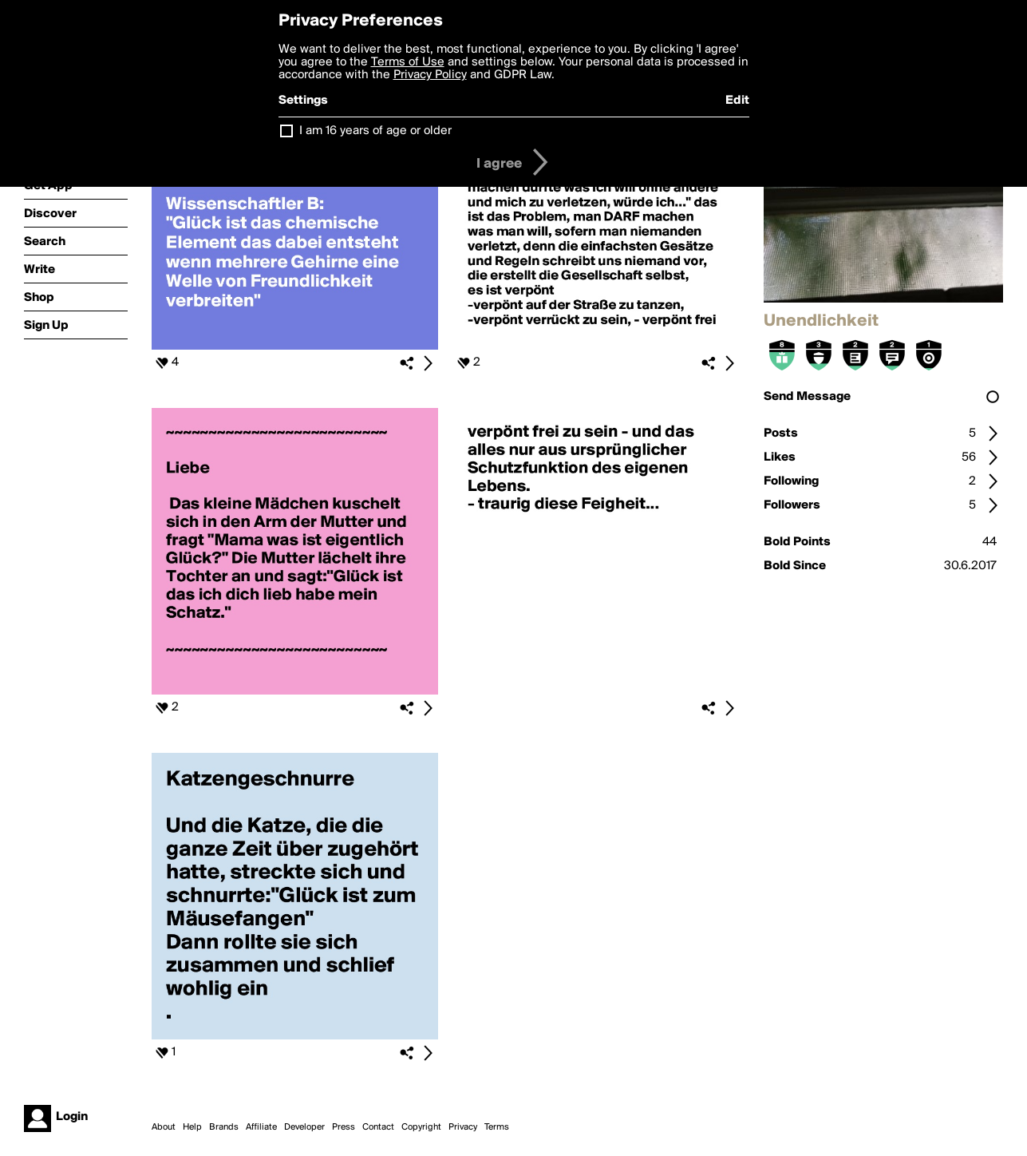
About (164, 1127)
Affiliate (261, 1127)
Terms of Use (407, 62)
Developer (304, 1127)
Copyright (421, 1127)
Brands (224, 1127)
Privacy (462, 1127)
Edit (737, 100)
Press (343, 1127)
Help (192, 1127)
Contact (378, 1127)
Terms (496, 1127)
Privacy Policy (430, 75)
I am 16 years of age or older (375, 131)
